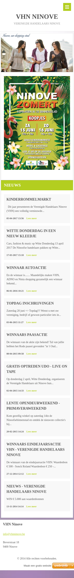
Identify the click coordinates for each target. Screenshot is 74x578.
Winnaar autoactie (26, 268)
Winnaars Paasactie (27, 335)
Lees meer (31, 218)
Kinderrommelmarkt (29, 199)
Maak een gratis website (37, 565)
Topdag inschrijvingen (30, 303)
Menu (67, 7)
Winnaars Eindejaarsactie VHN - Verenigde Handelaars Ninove (36, 449)
